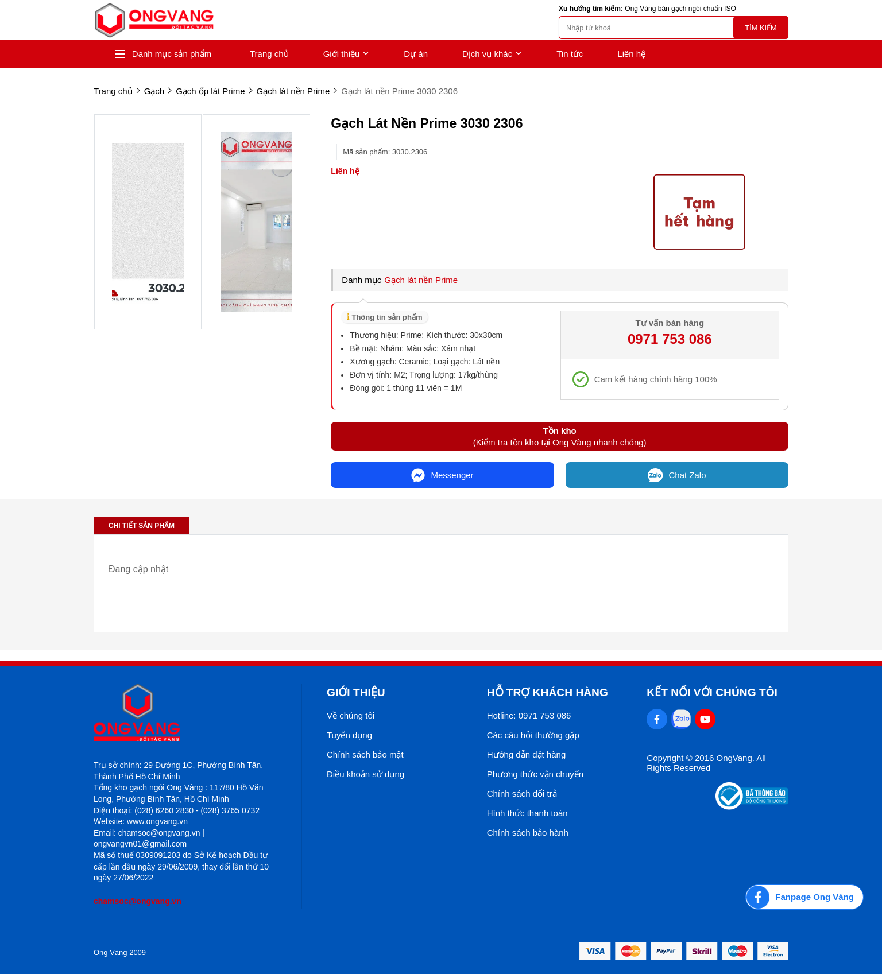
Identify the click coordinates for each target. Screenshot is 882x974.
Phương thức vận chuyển (535, 774)
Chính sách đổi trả (522, 793)
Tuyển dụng (349, 735)
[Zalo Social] (681, 719)
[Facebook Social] (657, 719)
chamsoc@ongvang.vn (137, 901)
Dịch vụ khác (492, 54)
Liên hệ (631, 54)
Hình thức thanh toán (527, 813)
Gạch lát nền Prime (421, 280)
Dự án (416, 54)
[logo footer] (185, 713)
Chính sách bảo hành (527, 832)
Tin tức (569, 54)
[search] (673, 27)
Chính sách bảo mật (365, 754)
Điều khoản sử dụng (365, 774)
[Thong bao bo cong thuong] (751, 807)
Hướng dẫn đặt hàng (526, 754)
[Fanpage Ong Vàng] (804, 897)
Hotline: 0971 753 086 (529, 715)
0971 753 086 (670, 339)
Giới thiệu (346, 54)
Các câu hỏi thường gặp (533, 735)
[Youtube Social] (705, 719)
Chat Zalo (677, 475)
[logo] (154, 20)
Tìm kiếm (760, 28)
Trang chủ (269, 54)
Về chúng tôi (350, 715)
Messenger (442, 475)
